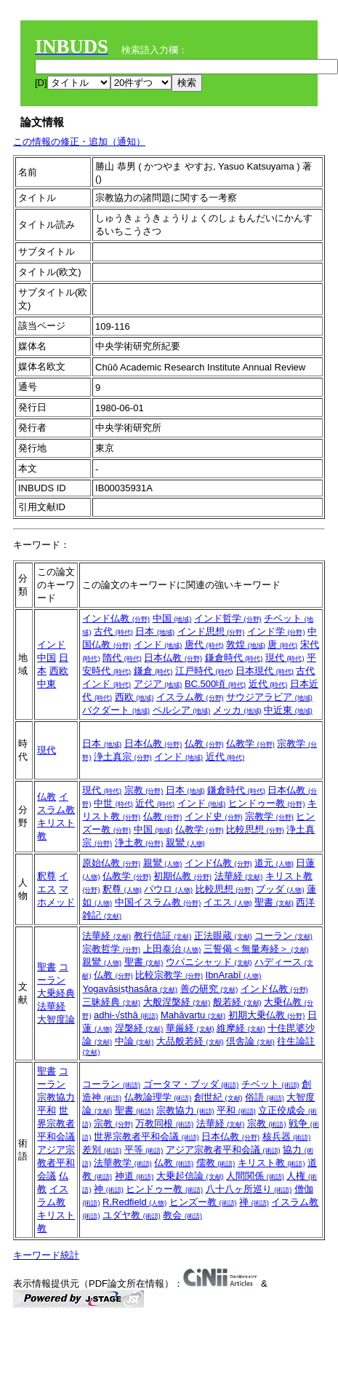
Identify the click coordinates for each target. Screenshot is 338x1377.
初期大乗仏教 (266, 1014)
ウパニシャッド (209, 961)
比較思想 (255, 829)
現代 (285, 657)
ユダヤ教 (131, 1215)
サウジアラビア (269, 696)
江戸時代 (204, 670)
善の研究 (209, 988)
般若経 (237, 1001)
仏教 (204, 743)
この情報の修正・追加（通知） (79, 141)
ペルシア (182, 710)
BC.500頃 (215, 683)
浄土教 (139, 842)
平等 (144, 1149)
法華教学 (123, 1162)
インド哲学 (228, 618)
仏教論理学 (158, 1097)
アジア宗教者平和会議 (56, 1162)
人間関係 (255, 1175)
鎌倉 (153, 670)
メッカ (237, 710)
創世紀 (218, 1097)
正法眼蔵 (223, 935)
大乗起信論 (190, 1175)
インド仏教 (116, 618)
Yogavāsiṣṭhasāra (129, 988)
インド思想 (211, 631)
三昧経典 (111, 1001)
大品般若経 (190, 1041)
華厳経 (190, 1028)
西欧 (58, 670)
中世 (113, 803)
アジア (158, 683)
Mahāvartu (193, 1014)
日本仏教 (173, 657)
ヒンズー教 (203, 1202)
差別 (101, 1149)
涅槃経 (139, 1028)
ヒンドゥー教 (266, 803)
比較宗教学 (169, 974)
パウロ (168, 889)
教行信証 (163, 935)
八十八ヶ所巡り (249, 1188)
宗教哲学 (111, 948)
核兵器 (286, 1136)
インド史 (214, 816)
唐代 (204, 644)
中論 (134, 1041)
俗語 (264, 1097)
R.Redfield (134, 1202)
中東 (46, 683)
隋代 (122, 657)
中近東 (288, 710)
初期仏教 (182, 875)
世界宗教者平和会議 (56, 1123)
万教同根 (164, 1123)
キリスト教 (271, 1162)
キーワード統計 (46, 1255)
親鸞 (185, 842)
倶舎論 (250, 1041)
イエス (228, 902)
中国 (46, 657)
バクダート (116, 710)
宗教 (144, 790)
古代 (113, 631)
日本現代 (265, 670)
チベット (270, 1084)
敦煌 (245, 644)
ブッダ (280, 889)
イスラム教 (190, 696)
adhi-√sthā (126, 1014)
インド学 (276, 631)
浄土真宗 (123, 756)
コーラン (283, 935)
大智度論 (56, 1019)
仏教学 (250, 743)
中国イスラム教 (158, 902)
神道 (134, 1175)
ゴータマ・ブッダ (191, 1084)
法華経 (238, 875)
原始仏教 (111, 862)
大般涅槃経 (177, 1001)
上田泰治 (172, 948)
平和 (46, 1110)
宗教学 (269, 816)
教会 (182, 1215)
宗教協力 (56, 1097)
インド (51, 644)
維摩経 (241, 1028)
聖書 (274, 902)
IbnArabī (234, 974)
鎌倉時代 (234, 657)
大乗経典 (56, 993)
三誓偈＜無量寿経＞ (256, 948)
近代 (268, 683)
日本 (154, 631)
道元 (274, 862)
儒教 (216, 1162)
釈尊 (46, 875)
